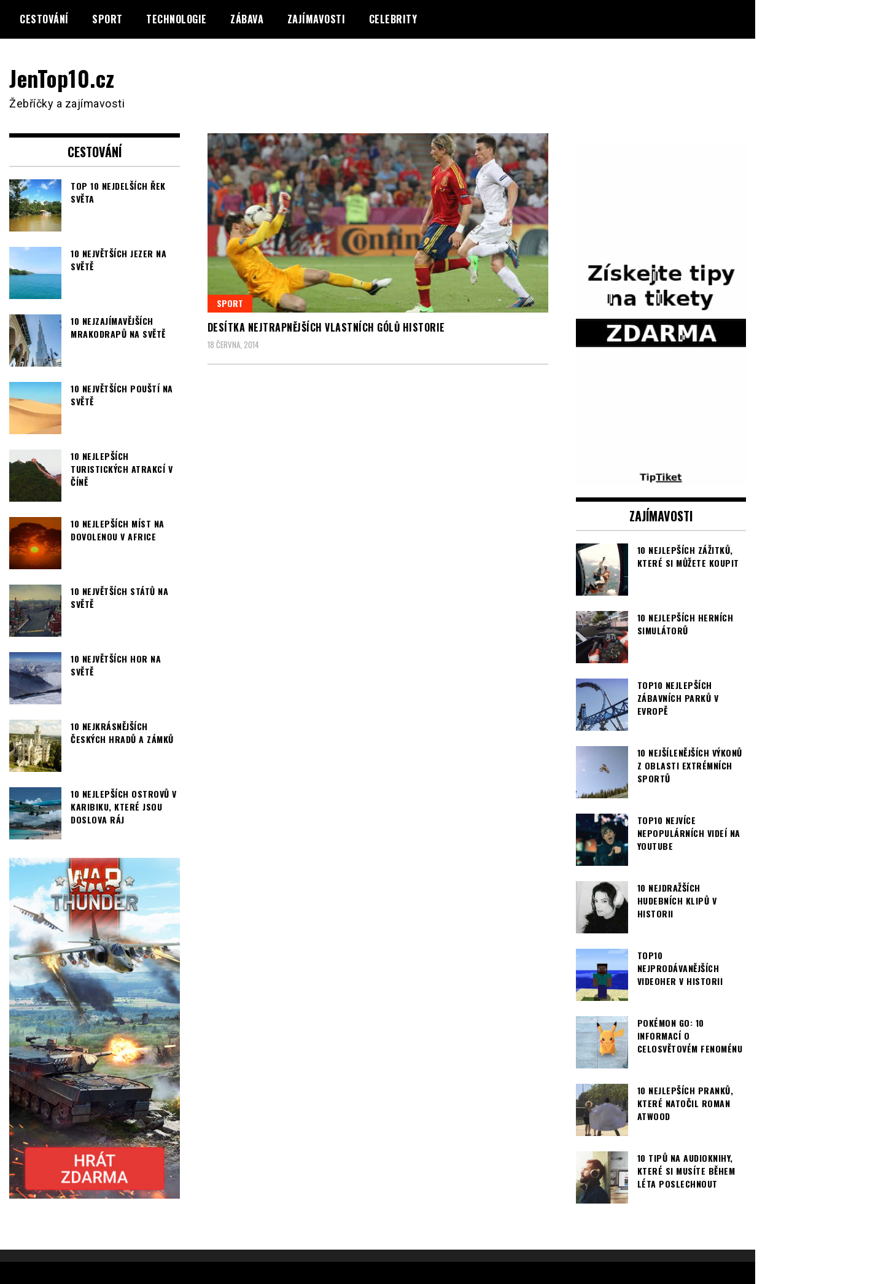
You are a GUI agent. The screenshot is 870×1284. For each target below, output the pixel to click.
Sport (107, 19)
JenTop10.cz (62, 77)
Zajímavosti (316, 19)
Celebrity (393, 19)
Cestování (44, 19)
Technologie (176, 19)
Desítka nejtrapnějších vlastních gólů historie (326, 327)
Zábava (246, 19)
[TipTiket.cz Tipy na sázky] (661, 476)
